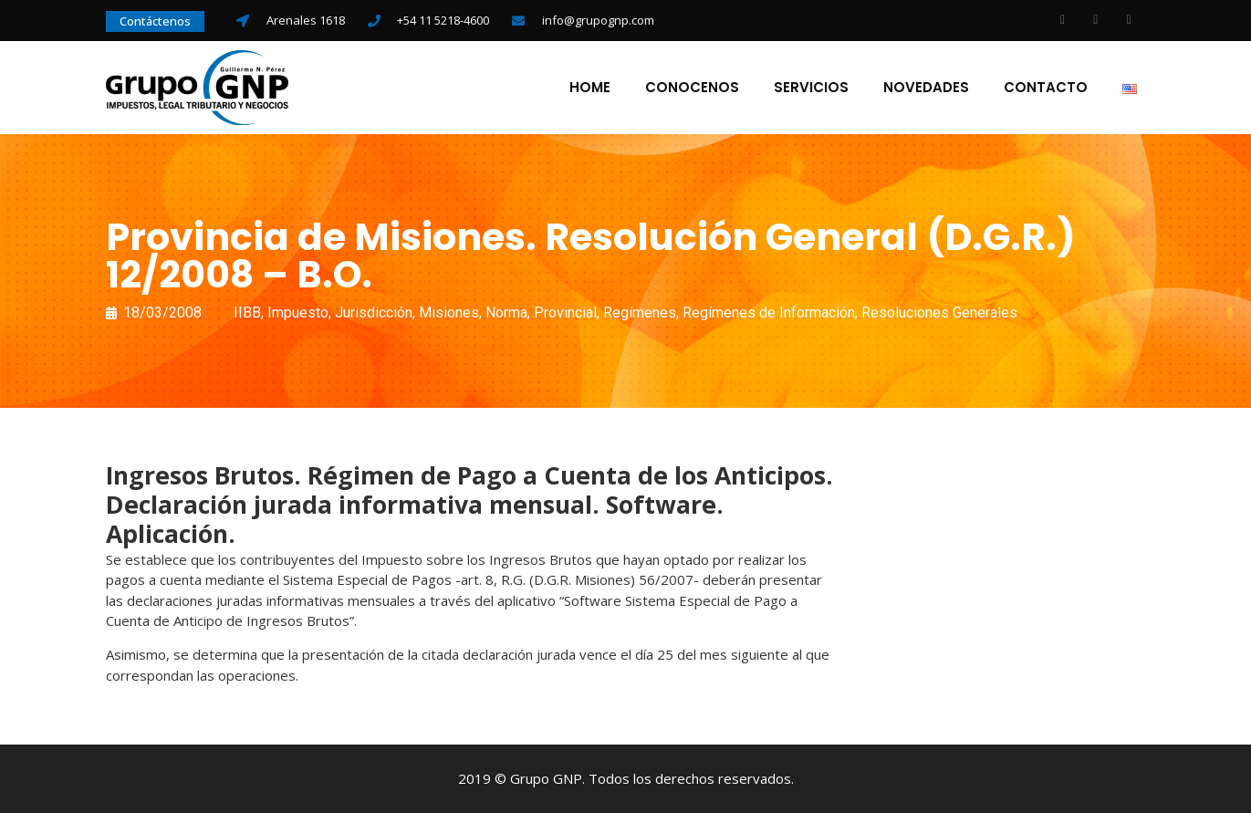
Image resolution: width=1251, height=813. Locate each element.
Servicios (811, 87)
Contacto (1046, 87)
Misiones (449, 312)
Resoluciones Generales (939, 312)
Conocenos (692, 87)
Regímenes (639, 312)
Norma (506, 312)
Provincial (565, 312)
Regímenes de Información (769, 312)
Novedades (926, 87)
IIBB (247, 312)
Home (589, 87)
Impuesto (297, 312)
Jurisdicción (373, 312)
